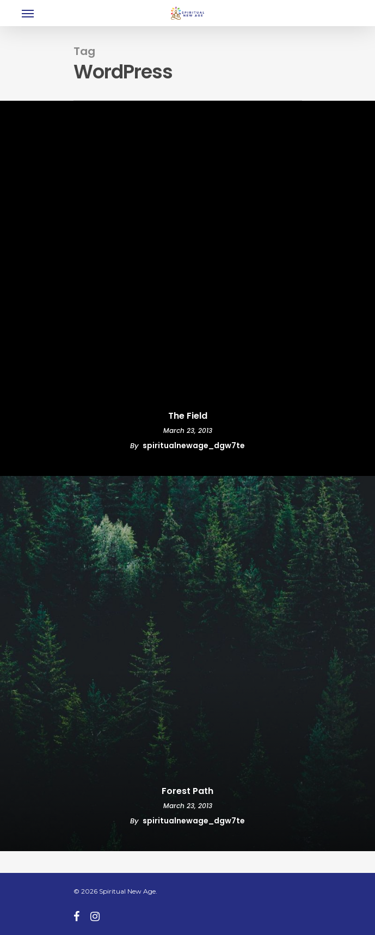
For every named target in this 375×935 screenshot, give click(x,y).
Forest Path (187, 791)
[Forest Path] (187, 663)
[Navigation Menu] (28, 13)
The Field (187, 416)
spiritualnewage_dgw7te (194, 445)
